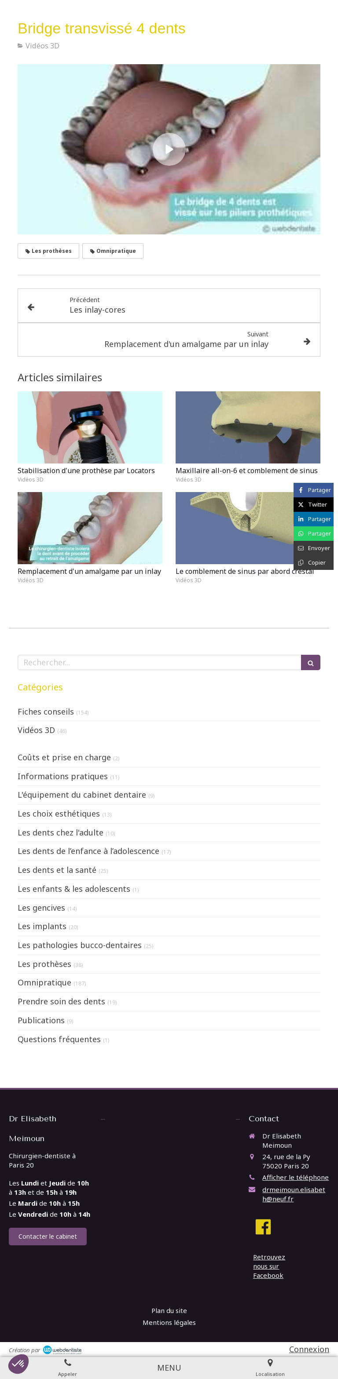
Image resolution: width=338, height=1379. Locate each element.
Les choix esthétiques (59, 813)
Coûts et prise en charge (64, 757)
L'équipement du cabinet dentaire (82, 794)
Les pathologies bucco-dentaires (80, 945)
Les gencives (41, 907)
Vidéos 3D (36, 730)
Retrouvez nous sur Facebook (269, 1266)
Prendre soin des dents (61, 1001)
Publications (41, 1020)
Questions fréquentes (59, 1039)
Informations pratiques (63, 776)
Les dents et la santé (57, 870)
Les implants (42, 926)
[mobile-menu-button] (169, 1368)
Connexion (309, 1349)
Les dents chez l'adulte (60, 832)
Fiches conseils (46, 711)
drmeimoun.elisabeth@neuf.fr (293, 1194)
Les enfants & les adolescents (74, 888)
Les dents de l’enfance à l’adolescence (88, 851)
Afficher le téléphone (295, 1177)
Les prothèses (44, 964)
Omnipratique (44, 982)
